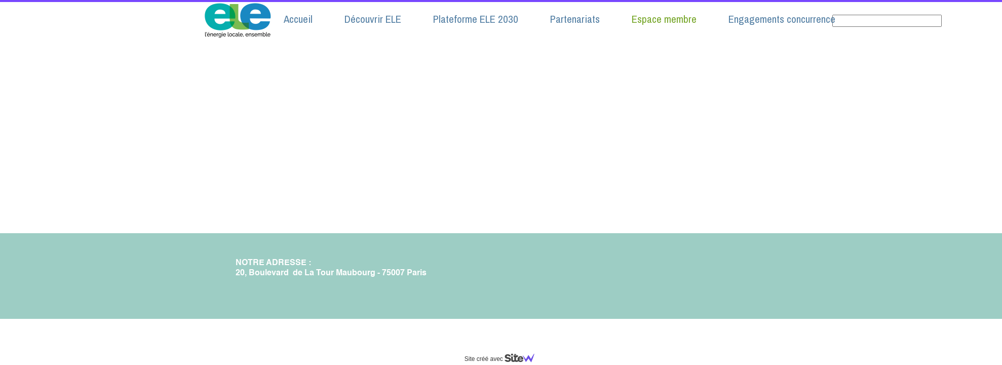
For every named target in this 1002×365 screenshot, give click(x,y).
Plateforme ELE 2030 (475, 19)
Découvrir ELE (372, 19)
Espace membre (664, 19)
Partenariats (575, 19)
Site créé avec (504, 358)
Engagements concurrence (781, 19)
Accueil (298, 19)
